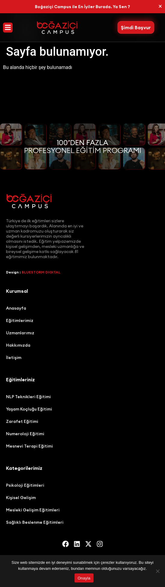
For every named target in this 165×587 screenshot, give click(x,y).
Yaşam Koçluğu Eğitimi (29, 409)
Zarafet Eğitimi (22, 421)
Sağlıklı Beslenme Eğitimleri (34, 522)
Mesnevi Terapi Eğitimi (29, 446)
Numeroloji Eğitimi (25, 433)
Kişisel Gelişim (21, 497)
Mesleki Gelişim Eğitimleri (33, 510)
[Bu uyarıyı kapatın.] (160, 6)
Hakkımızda (18, 345)
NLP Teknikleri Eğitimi (28, 396)
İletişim (13, 357)
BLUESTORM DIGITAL (41, 272)
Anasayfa (16, 308)
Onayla (84, 578)
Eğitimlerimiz (19, 320)
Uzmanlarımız (20, 333)
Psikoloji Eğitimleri (25, 485)
